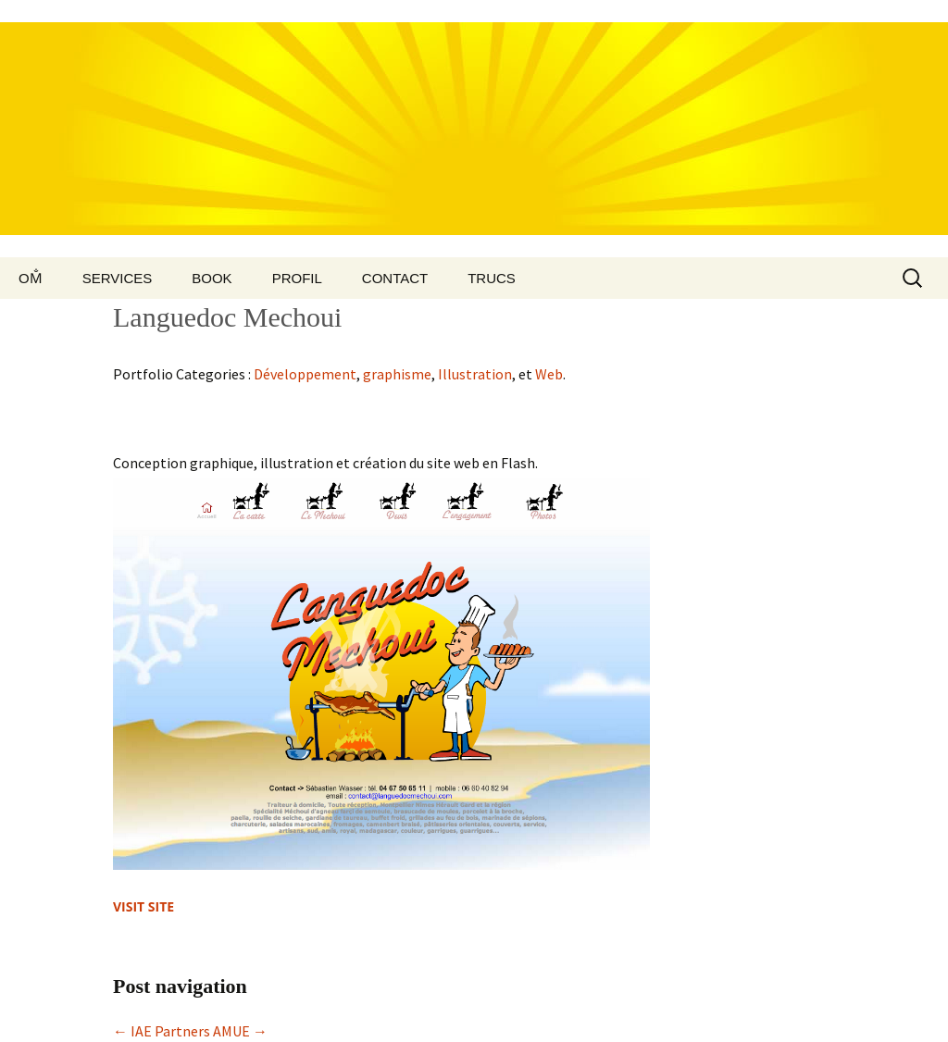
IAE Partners (161, 1031)
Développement (305, 374)
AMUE (240, 1031)
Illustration (475, 374)
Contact (395, 278)
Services (117, 278)
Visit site (143, 906)
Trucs (492, 278)
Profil (297, 278)
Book (211, 278)
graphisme (397, 374)
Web (549, 374)
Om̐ (31, 278)
